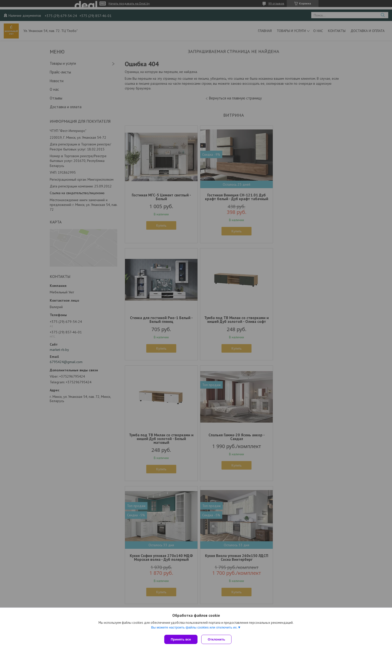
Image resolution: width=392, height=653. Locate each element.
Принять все (181, 639)
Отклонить (217, 639)
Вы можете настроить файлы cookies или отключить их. (194, 628)
